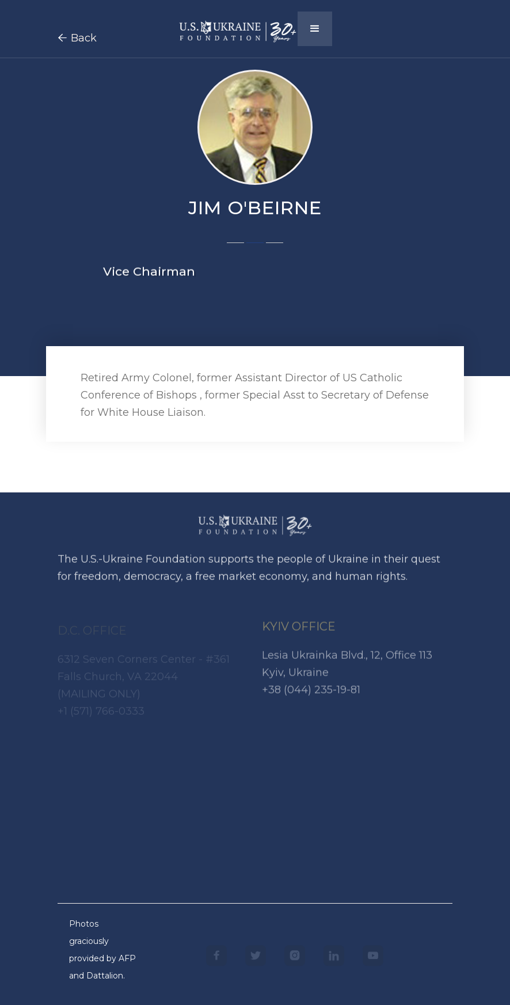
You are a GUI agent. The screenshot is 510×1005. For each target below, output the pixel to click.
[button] (315, 29)
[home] (238, 27)
